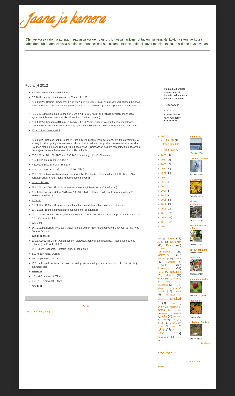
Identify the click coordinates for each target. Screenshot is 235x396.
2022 (164, 168)
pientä (163, 320)
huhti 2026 (169, 140)
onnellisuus (176, 313)
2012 (164, 213)
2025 (164, 155)
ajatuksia (175, 271)
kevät (177, 291)
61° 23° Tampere (198, 250)
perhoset (177, 316)
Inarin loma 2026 (171, 144)
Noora (177, 258)
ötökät (178, 337)
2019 (164, 182)
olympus (163, 313)
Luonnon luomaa (199, 158)
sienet (160, 326)
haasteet (169, 282)
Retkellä (162, 265)
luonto (160, 306)
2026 (164, 136)
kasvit (160, 291)
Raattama (170, 262)
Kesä (169, 245)
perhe (164, 316)
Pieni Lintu (195, 257)
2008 (164, 226)
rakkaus (174, 323)
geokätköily (176, 278)
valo (160, 333)
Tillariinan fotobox (199, 322)
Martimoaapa (163, 259)
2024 (164, 159)
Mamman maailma (199, 279)
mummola (177, 310)
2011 (164, 217)
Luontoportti (195, 361)
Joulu (170, 238)
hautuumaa (162, 285)
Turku (160, 272)
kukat (176, 298)
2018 (164, 186)
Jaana (160, 366)
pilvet (173, 319)
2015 (164, 199)
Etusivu (86, 306)
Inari (159, 239)
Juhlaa (160, 242)
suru (174, 326)
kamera (173, 288)
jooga (175, 285)
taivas (175, 330)
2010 (164, 222)
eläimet (169, 275)
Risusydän (195, 300)
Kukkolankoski (164, 251)
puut (160, 322)
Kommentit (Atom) (40, 311)
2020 (164, 177)
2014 (164, 204)
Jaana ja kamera (65, 20)
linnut (172, 303)
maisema (173, 307)
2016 (164, 195)
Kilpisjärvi (161, 249)
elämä (160, 278)
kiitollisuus (170, 295)
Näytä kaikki (205, 343)
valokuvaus (163, 337)
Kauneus (175, 242)
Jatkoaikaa (195, 136)
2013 (164, 208)
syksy (160, 329)
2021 (164, 173)
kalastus (160, 288)
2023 (164, 164)
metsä (161, 309)
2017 (164, 190)
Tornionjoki (164, 268)
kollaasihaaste (163, 299)
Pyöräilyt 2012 (168, 352)
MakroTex (163, 255)
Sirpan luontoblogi (196, 202)
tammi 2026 (170, 149)
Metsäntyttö (196, 180)
